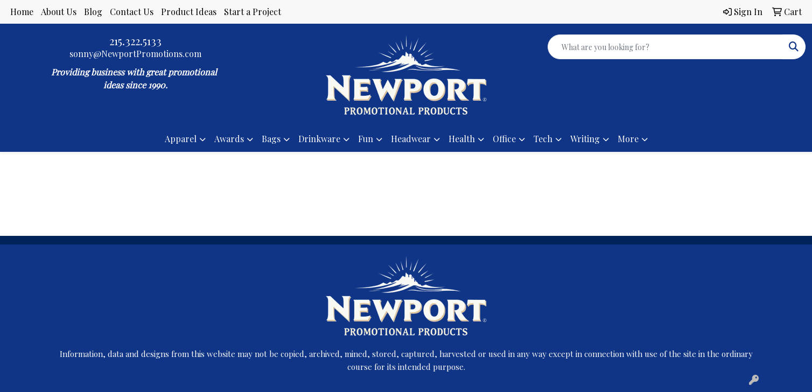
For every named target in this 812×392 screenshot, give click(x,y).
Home (21, 11)
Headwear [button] (411, 138)
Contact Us (131, 11)
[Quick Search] (665, 46)
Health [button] (462, 138)
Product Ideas (188, 11)
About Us (58, 11)
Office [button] (504, 138)
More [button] (628, 138)
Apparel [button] (181, 138)
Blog (93, 11)
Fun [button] (365, 138)
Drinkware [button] (319, 138)
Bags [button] (271, 138)
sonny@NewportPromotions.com (135, 53)
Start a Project (252, 11)
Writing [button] (585, 138)
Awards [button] (229, 138)
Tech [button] (543, 138)
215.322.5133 (135, 40)
